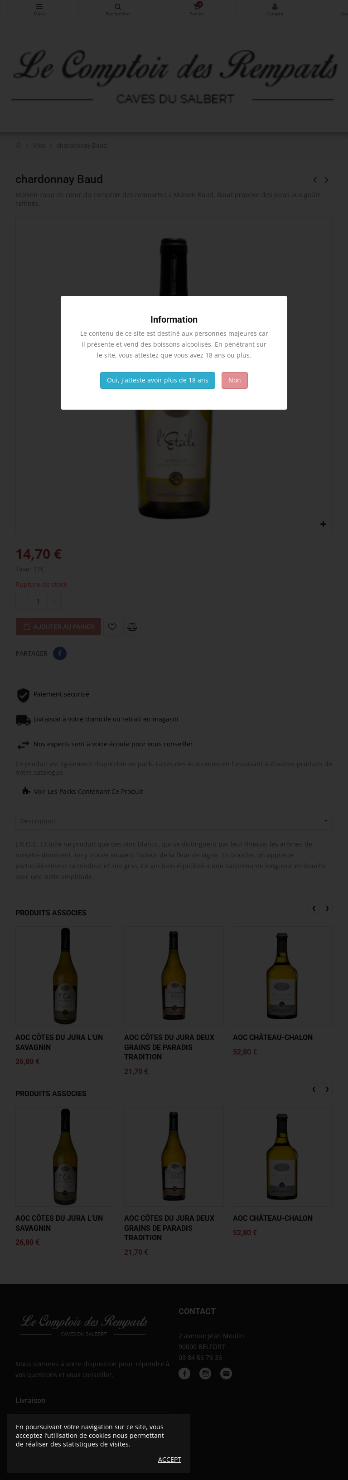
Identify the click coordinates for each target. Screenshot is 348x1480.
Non (234, 380)
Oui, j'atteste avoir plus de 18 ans (157, 380)
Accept (169, 1460)
